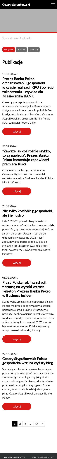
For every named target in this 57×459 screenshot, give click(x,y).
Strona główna (10, 38)
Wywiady (33, 49)
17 (36, 423)
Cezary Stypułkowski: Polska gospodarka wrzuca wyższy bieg (27, 360)
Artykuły (21, 49)
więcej (17, 131)
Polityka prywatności (14, 457)
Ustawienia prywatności (42, 457)
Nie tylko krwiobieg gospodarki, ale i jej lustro (27, 213)
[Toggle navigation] (53, 4)
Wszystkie (8, 49)
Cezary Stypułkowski (16, 4)
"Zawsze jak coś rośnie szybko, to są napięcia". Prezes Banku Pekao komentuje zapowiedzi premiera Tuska (26, 157)
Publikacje (25, 38)
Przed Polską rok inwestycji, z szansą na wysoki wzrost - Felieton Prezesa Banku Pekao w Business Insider (26, 288)
